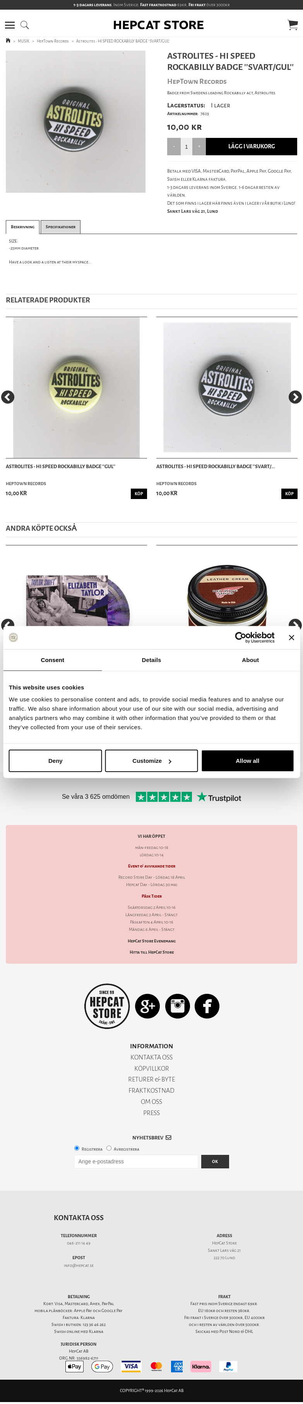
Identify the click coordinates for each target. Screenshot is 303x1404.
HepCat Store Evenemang (152, 941)
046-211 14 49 (79, 1243)
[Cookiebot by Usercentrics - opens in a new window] (240, 637)
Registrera (92, 1149)
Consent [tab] (52, 659)
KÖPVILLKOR (151, 1068)
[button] (10, 25)
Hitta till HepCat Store (152, 952)
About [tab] (250, 659)
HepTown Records (53, 41)
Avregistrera (126, 1149)
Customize (151, 760)
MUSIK (23, 41)
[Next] (295, 397)
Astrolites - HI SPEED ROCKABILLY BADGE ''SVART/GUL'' (123, 41)
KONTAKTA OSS (151, 1057)
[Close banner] (291, 637)
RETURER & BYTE (151, 1079)
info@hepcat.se (79, 1265)
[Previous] (7, 397)
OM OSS (151, 1102)
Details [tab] (151, 659)
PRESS (151, 1113)
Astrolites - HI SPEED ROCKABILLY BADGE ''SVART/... (215, 466)
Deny (55, 760)
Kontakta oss (79, 1217)
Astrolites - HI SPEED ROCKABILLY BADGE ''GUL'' (60, 466)
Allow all (247, 760)
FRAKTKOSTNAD (151, 1091)
